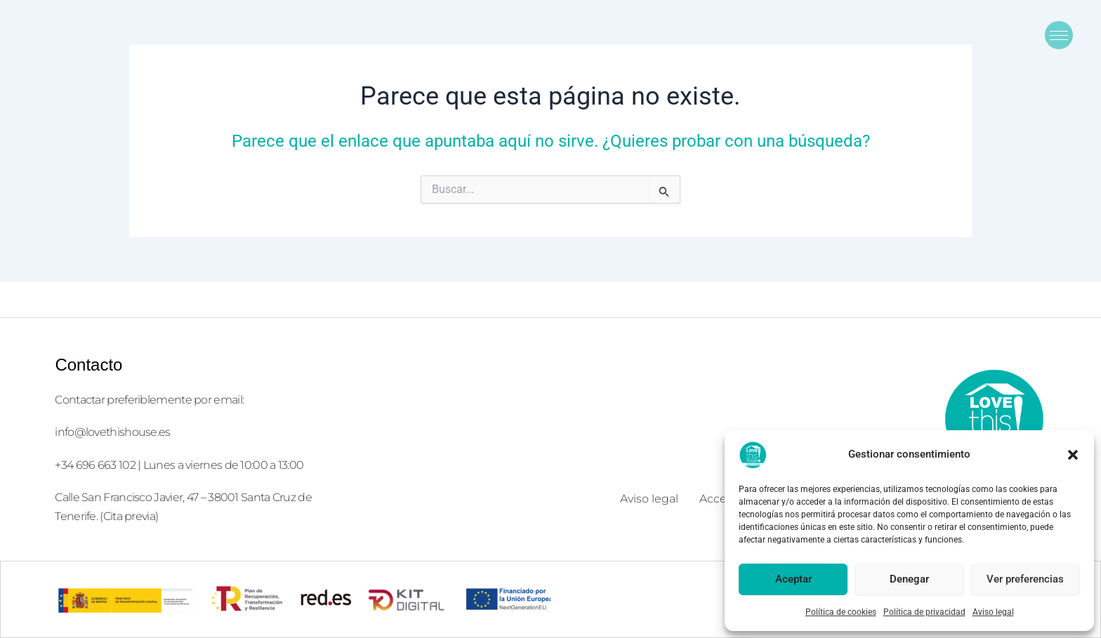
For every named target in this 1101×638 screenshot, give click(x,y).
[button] (1073, 455)
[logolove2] (993, 418)
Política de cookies (840, 612)
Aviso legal (993, 612)
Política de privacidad (924, 612)
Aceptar (793, 579)
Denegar (909, 579)
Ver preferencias (1025, 579)
